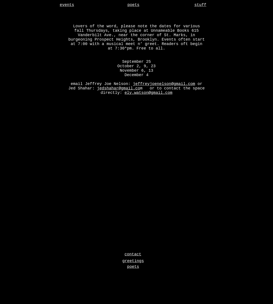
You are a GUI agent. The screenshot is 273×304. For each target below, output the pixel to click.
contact (133, 254)
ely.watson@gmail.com (148, 93)
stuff (200, 5)
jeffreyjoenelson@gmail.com (164, 84)
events (67, 5)
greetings (133, 261)
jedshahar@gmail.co (118, 88)
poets (133, 5)
